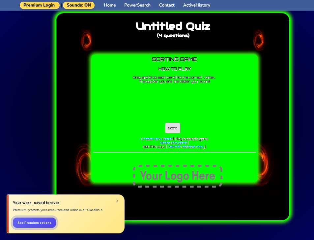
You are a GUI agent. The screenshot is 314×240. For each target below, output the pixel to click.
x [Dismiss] (117, 200)
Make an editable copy (186, 147)
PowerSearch (137, 5)
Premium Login (39, 5)
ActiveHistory (196, 5)
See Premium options (34, 222)
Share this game (173, 143)
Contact (167, 5)
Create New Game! (156, 139)
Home (110, 5)
